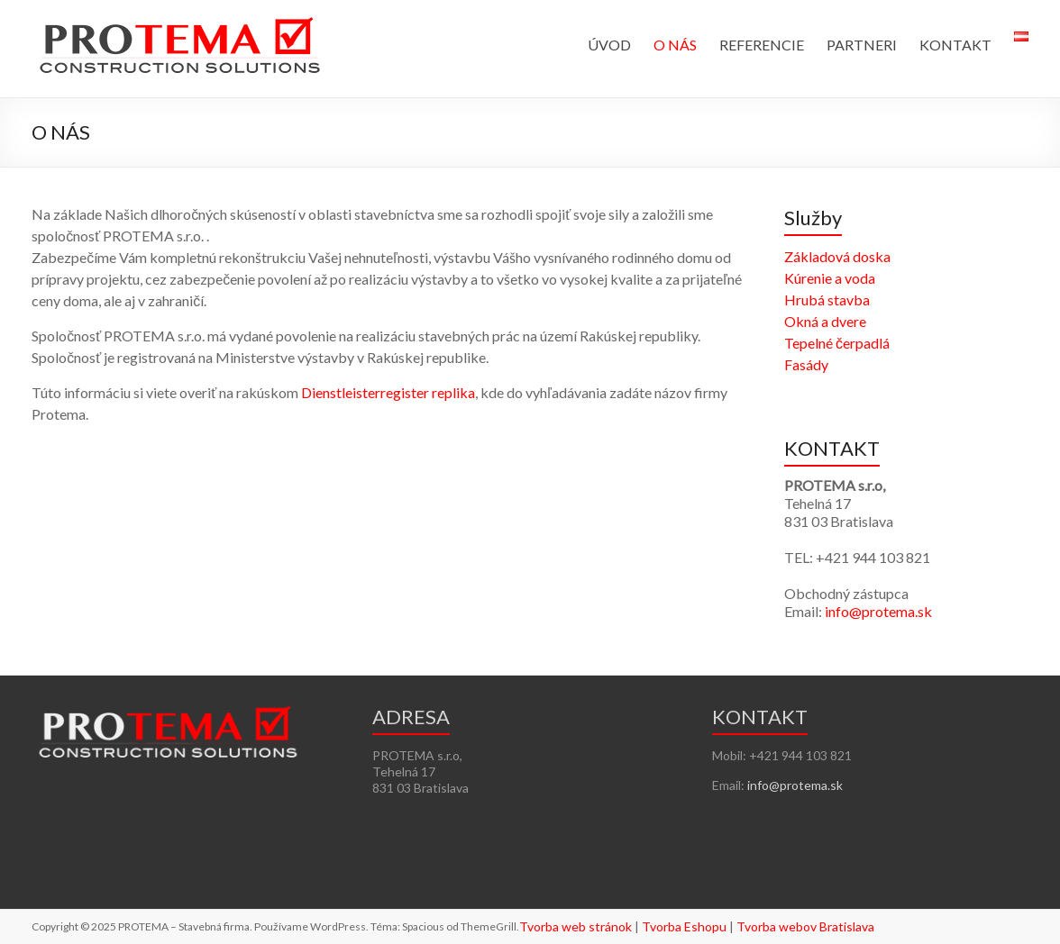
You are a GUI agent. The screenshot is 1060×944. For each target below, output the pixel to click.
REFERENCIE (761, 44)
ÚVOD (609, 44)
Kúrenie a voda (829, 277)
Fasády (806, 364)
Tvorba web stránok (575, 926)
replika (453, 392)
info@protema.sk (878, 611)
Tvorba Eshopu (684, 926)
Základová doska (837, 256)
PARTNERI (862, 44)
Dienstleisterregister (365, 392)
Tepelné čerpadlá (837, 342)
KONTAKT (955, 44)
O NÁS (675, 44)
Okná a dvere (825, 321)
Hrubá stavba (827, 299)
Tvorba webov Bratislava (805, 926)
